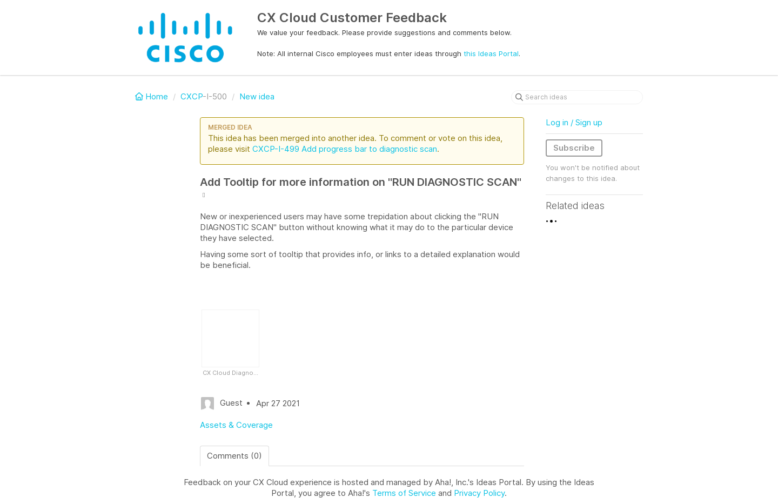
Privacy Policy (479, 493)
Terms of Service (404, 493)
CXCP (191, 96)
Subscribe (574, 148)
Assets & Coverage (236, 425)
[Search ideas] (577, 97)
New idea (256, 96)
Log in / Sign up (574, 122)
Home (152, 96)
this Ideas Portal (491, 53)
